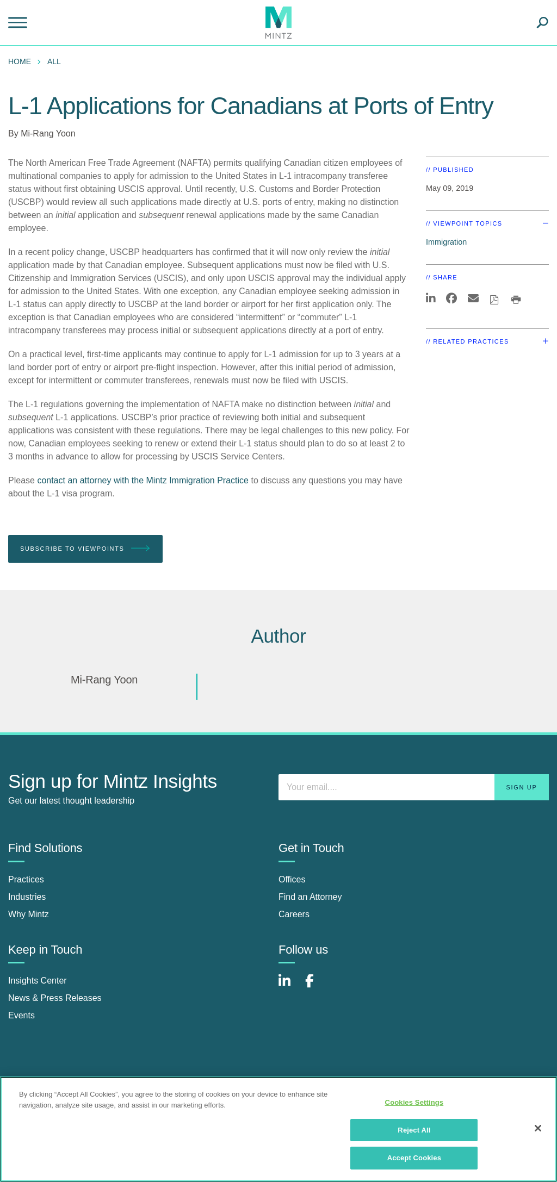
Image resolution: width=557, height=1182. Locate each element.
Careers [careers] (294, 914)
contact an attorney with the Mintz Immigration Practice (143, 480)
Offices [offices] (292, 879)
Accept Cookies (414, 1158)
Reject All (414, 1130)
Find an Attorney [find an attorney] (310, 896)
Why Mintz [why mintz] (28, 914)
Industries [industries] (27, 896)
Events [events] (21, 1015)
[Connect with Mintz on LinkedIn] (289, 986)
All (54, 61)
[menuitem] (22, 61)
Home (19, 61)
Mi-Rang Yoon (48, 133)
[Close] (538, 1128)
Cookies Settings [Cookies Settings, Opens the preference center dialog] (414, 1102)
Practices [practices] (26, 879)
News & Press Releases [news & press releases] (55, 998)
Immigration (446, 242)
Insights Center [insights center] (37, 980)
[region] (278, 1129)
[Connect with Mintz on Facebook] (316, 986)
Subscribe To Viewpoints (85, 548)
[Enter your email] (413, 787)
